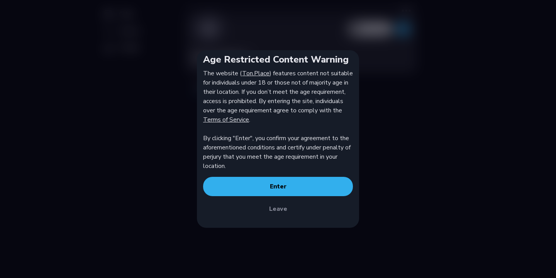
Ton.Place (256, 73)
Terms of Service (226, 119)
